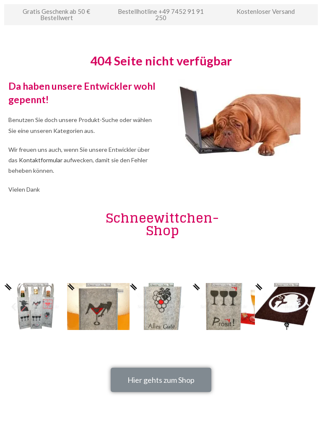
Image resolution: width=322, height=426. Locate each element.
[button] (161, 380)
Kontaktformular (40, 160)
